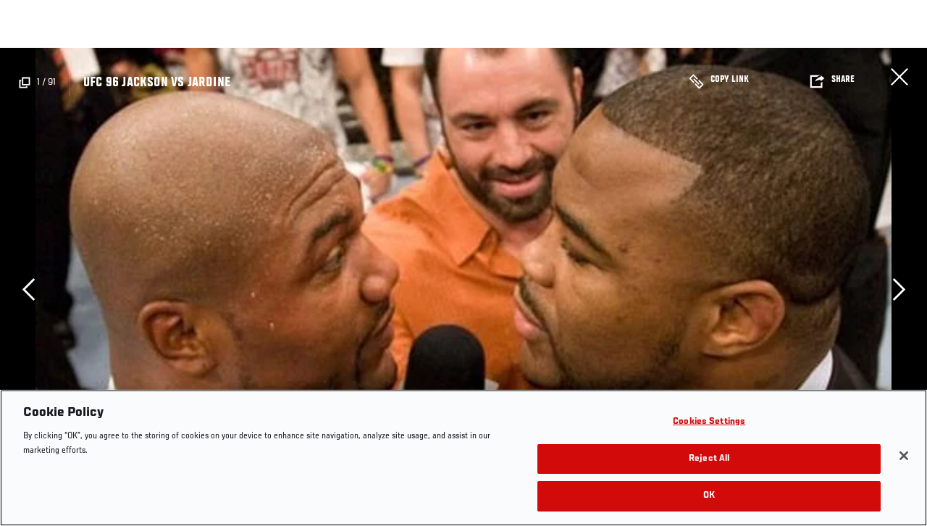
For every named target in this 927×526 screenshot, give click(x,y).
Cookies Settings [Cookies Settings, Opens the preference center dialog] (709, 422)
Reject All (709, 459)
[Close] (904, 456)
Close (899, 76)
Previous (28, 289)
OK (709, 496)
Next (899, 289)
